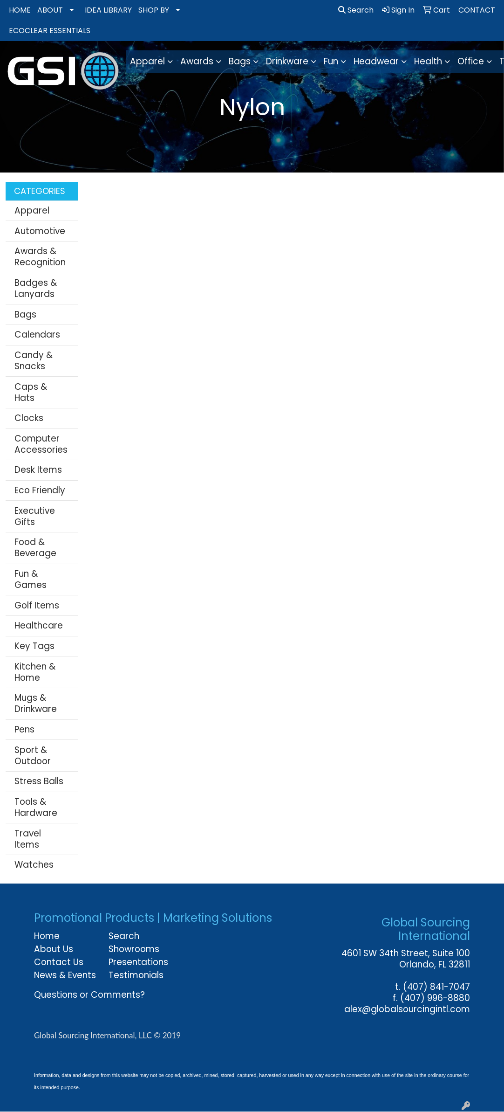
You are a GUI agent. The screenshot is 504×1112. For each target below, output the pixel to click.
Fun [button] (331, 61)
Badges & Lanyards (35, 288)
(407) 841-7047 (436, 987)
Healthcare (38, 625)
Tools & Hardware (35, 807)
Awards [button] (196, 61)
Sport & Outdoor (32, 755)
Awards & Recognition (40, 257)
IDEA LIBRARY (108, 10)
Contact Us (58, 962)
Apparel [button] (147, 61)
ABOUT (50, 10)
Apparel (31, 210)
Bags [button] (240, 61)
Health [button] (428, 61)
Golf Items (36, 605)
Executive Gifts (34, 516)
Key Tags (34, 646)
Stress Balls (38, 781)
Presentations (138, 962)
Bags (25, 314)
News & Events (65, 975)
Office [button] (470, 61)
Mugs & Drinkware (35, 703)
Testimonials (136, 975)
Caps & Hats (30, 392)
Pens (24, 729)
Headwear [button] (376, 61)
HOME (20, 10)
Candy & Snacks (33, 361)
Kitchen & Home (34, 672)
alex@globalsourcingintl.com (407, 1009)
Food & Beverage (35, 547)
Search (356, 10)
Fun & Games (30, 579)
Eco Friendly (39, 490)
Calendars (37, 334)
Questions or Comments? (89, 994)
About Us (53, 949)
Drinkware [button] (287, 61)
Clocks (28, 418)
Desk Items (38, 469)
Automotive (39, 231)
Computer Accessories (41, 444)
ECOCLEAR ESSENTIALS (49, 30)
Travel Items (27, 839)
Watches (34, 864)
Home (47, 936)
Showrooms (134, 949)
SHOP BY (153, 10)
